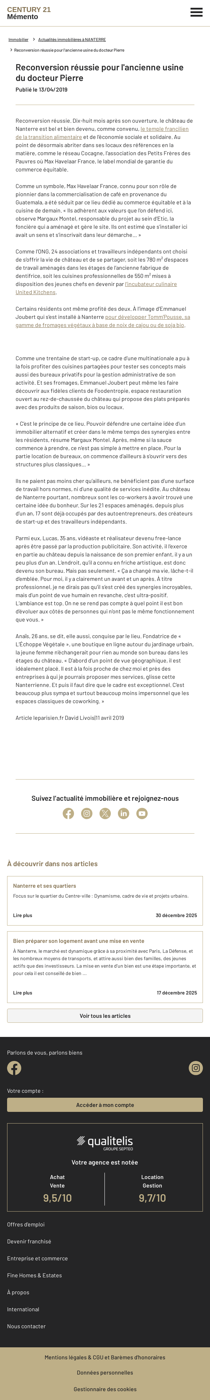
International (23, 1309)
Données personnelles (105, 1372)
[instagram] (196, 1068)
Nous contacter (26, 1326)
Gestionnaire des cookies (105, 1389)
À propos (18, 1292)
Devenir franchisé (29, 1241)
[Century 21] (29, 13)
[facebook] (14, 1068)
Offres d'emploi (26, 1224)
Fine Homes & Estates (34, 1275)
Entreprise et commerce (37, 1258)
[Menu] (197, 11)
